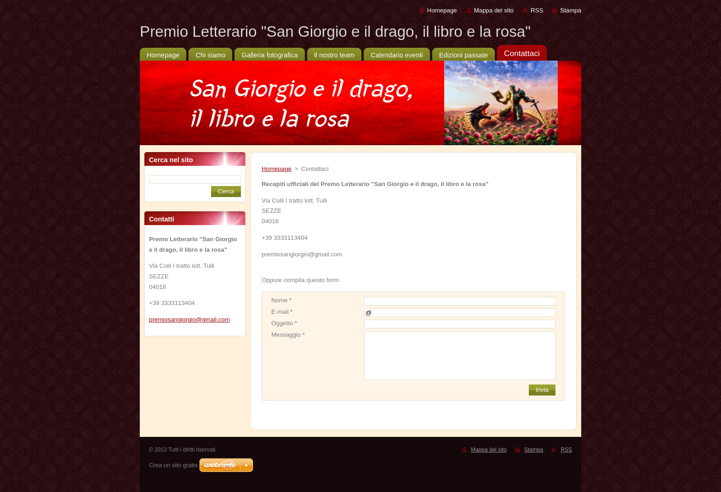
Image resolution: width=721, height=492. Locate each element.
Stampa (570, 10)
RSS (537, 10)
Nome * (281, 300)
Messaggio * (288, 334)
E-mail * (281, 311)
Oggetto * (284, 323)
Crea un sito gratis (173, 465)
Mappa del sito (494, 10)
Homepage (442, 10)
